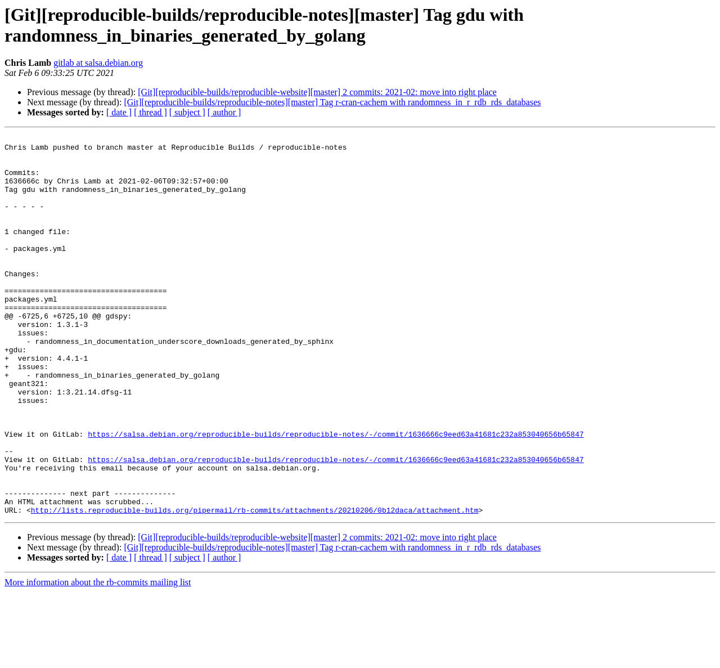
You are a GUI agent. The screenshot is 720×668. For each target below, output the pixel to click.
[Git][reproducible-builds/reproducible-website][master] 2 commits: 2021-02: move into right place (317, 92)
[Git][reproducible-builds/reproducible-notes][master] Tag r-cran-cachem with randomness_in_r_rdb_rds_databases (332, 102)
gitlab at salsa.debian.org (98, 63)
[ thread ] (150, 112)
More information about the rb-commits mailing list (97, 658)
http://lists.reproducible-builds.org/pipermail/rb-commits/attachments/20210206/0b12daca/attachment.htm (255, 586)
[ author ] (224, 112)
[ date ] (119, 112)
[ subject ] (187, 112)
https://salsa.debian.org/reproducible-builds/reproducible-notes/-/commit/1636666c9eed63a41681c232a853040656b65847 (335, 495)
